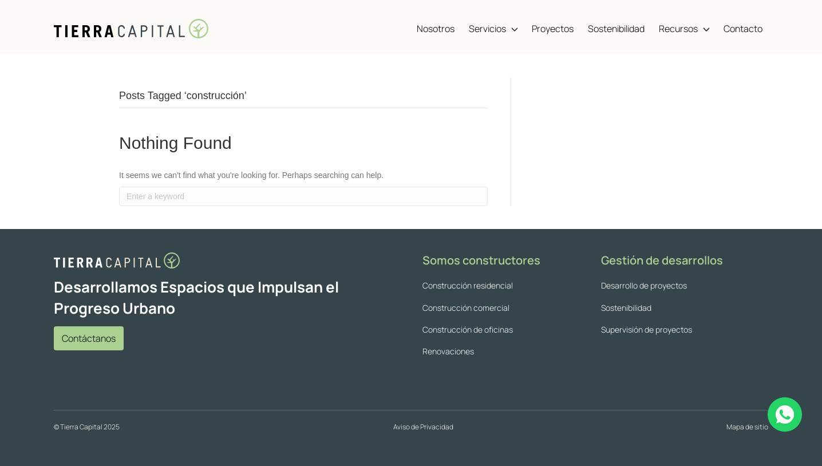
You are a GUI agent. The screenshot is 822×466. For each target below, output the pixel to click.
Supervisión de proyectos (646, 329)
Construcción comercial (465, 307)
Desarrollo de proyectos (644, 285)
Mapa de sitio (747, 427)
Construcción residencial (467, 285)
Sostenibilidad (626, 307)
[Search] (303, 196)
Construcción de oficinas (467, 329)
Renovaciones (448, 351)
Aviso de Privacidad (423, 427)
